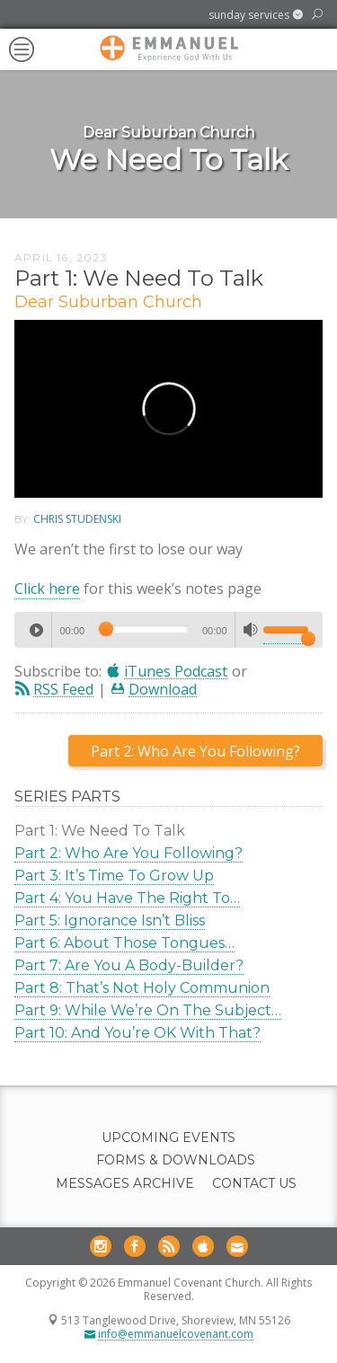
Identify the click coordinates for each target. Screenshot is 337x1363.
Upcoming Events (168, 1138)
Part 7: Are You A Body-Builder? (129, 965)
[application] (168, 630)
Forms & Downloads (175, 1160)
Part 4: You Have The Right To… (127, 898)
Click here (47, 588)
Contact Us (254, 1183)
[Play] (36, 630)
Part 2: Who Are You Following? (128, 853)
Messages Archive (125, 1183)
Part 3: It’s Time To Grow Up (114, 875)
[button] (255, 15)
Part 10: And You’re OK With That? (137, 1032)
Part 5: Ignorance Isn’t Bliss (109, 920)
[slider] (143, 629)
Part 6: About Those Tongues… (124, 942)
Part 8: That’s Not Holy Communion (142, 987)
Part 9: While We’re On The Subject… (147, 1010)
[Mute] (250, 630)
